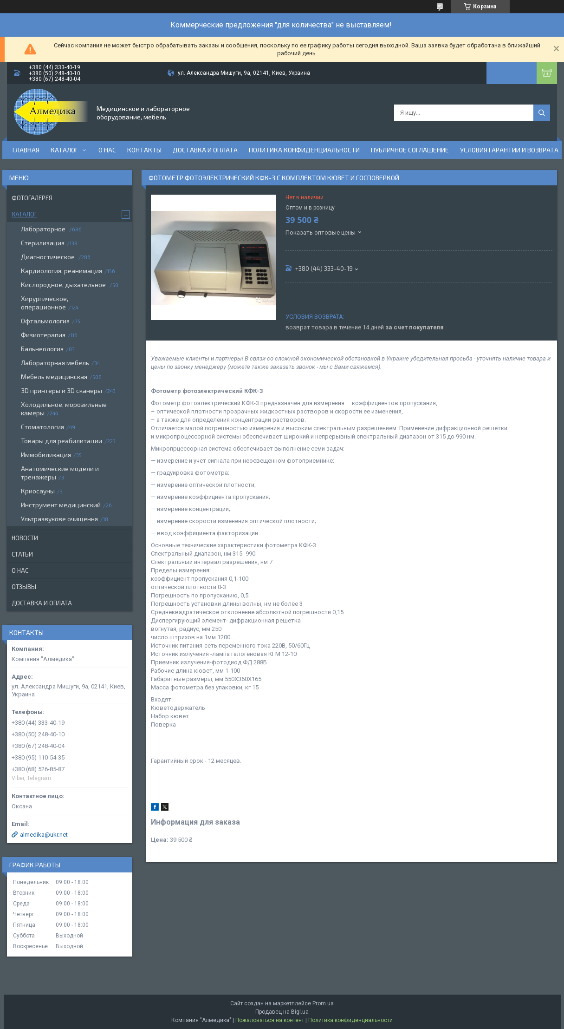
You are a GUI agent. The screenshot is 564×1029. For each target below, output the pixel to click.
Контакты (144, 150)
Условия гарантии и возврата (509, 150)
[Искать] (541, 113)
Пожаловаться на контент (269, 1020)
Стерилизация (43, 243)
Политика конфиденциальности (304, 150)
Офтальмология (45, 321)
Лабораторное (44, 229)
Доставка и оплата (205, 150)
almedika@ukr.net (44, 834)
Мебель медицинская (54, 376)
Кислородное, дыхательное (64, 284)
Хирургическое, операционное (44, 303)
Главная (26, 150)
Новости (25, 538)
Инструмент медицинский (61, 505)
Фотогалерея (32, 198)
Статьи (22, 554)
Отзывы (24, 586)
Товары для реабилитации (61, 441)
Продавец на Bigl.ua (282, 1012)
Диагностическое (48, 257)
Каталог (64, 150)
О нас (107, 150)
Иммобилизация (46, 455)
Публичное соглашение (410, 150)
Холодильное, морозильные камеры (64, 408)
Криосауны (38, 491)
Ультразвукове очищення (59, 519)
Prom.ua (323, 1003)
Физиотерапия (43, 335)
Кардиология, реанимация (61, 271)
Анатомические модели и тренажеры (60, 473)
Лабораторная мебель (55, 363)
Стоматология (42, 427)
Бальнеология (42, 349)
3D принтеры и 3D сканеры (61, 390)
